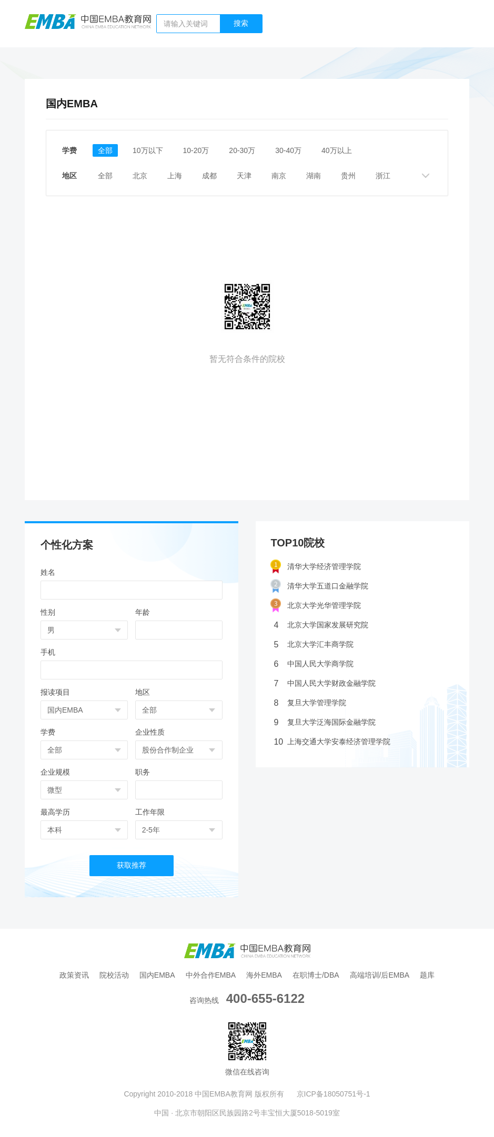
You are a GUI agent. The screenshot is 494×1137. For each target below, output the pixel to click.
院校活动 (114, 975)
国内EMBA (157, 975)
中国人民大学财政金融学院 (325, 683)
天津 (244, 175)
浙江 (383, 175)
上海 (174, 175)
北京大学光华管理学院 (315, 605)
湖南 (313, 175)
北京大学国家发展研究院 (321, 625)
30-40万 (288, 150)
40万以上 (336, 150)
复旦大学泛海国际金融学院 (325, 722)
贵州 (348, 175)
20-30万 (242, 150)
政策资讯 (74, 975)
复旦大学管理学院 (310, 703)
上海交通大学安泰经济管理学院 (332, 742)
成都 (209, 175)
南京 (278, 175)
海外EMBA (264, 975)
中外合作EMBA (211, 975)
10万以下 (148, 150)
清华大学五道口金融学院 (319, 586)
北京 (140, 175)
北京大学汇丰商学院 (314, 644)
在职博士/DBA (316, 975)
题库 (427, 975)
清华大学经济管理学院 (315, 567)
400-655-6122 (265, 998)
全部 (105, 150)
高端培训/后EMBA (380, 975)
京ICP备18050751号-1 (333, 1094)
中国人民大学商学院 (314, 664)
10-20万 (196, 150)
